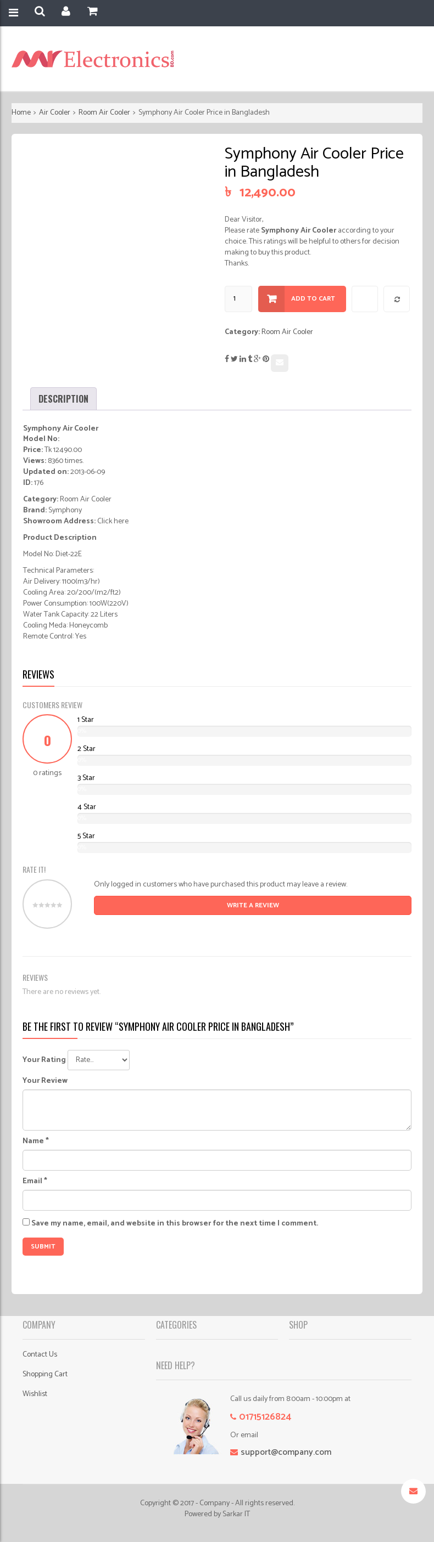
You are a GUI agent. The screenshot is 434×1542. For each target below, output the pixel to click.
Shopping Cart (45, 1374)
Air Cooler (54, 112)
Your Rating (44, 1060)
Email (35, 1181)
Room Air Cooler (104, 112)
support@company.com (286, 1452)
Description (63, 398)
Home (21, 112)
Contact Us (40, 1354)
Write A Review (253, 905)
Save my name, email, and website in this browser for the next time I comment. (174, 1223)
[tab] (63, 398)
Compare (397, 299)
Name (36, 1141)
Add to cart (313, 298)
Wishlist (35, 1394)
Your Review (45, 1081)
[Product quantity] (238, 299)
